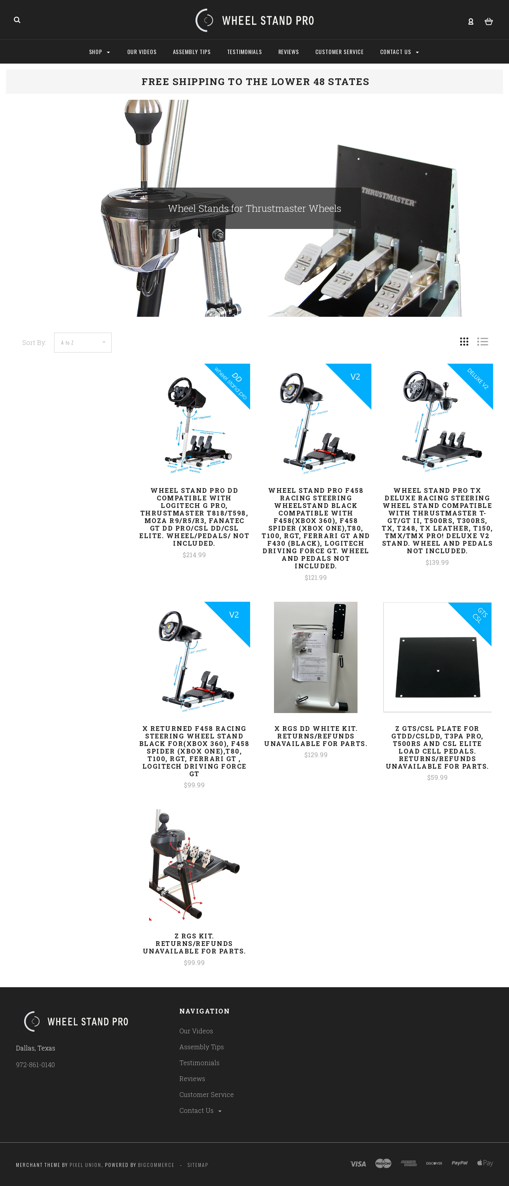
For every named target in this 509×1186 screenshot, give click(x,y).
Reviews (192, 1078)
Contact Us (201, 1110)
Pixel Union (85, 1164)
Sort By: (34, 342)
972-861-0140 (35, 1064)
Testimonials (199, 1062)
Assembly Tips (201, 1047)
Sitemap (198, 1164)
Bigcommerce (156, 1164)
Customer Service (206, 1094)
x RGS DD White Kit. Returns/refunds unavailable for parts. (315, 736)
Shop (99, 51)
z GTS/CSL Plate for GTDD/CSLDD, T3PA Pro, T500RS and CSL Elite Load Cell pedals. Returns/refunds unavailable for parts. (437, 747)
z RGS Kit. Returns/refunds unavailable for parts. (194, 943)
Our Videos (196, 1031)
